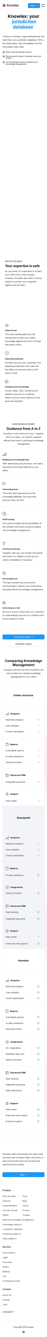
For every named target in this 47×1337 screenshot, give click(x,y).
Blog (24, 1201)
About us (7, 1295)
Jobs (5, 1304)
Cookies (26, 1215)
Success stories (10, 1210)
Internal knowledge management (18, 1220)
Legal (5, 1257)
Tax (4, 1276)
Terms (25, 1206)
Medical (6, 1271)
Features (7, 1201)
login (34, 5)
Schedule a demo (23, 644)
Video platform (10, 1238)
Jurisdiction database (13, 1229)
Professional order (11, 1281)
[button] (42, 5)
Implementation (10, 1206)
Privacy (26, 1210)
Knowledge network (12, 1224)
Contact (6, 1300)
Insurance (7, 1262)
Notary (6, 1267)
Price (24, 1196)
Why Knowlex (9, 1196)
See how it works (23, 637)
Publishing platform (12, 1234)
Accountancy (9, 1253)
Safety (6, 1215)
